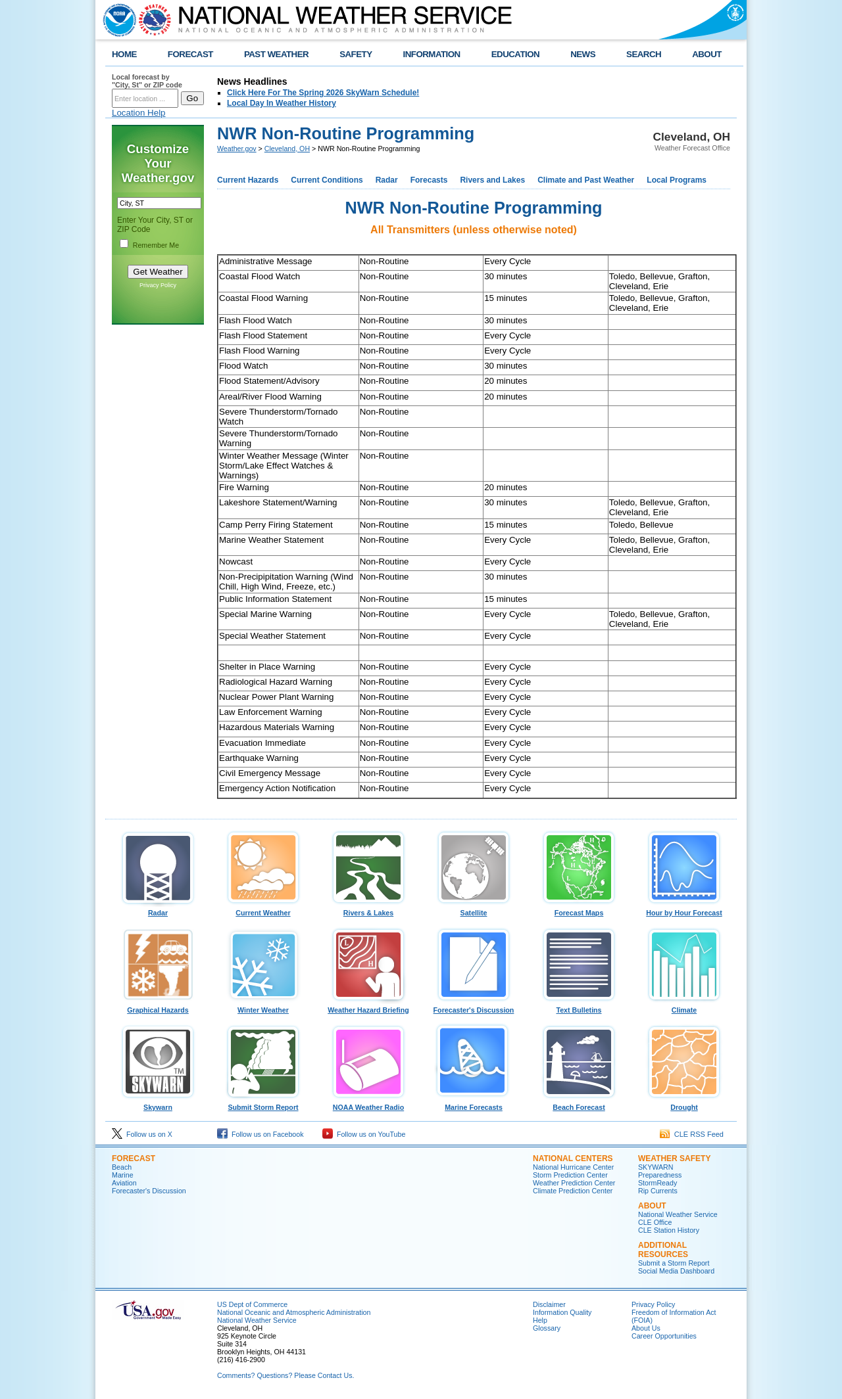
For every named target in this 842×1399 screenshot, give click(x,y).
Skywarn (157, 1104)
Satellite (473, 909)
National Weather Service (678, 1214)
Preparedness (659, 1175)
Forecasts (429, 180)
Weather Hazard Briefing (368, 1006)
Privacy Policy (157, 285)
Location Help (139, 113)
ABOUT (707, 54)
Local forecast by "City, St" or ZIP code (147, 81)
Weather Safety (674, 1158)
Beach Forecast (578, 1104)
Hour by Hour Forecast (684, 909)
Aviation (124, 1183)
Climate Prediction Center (572, 1191)
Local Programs (676, 180)
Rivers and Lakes (492, 180)
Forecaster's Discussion (473, 1006)
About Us (646, 1328)
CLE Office (655, 1222)
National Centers (573, 1158)
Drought (684, 1104)
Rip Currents (658, 1191)
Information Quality (562, 1312)
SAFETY (355, 54)
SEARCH (643, 54)
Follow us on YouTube (363, 1134)
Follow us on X (142, 1134)
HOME (124, 54)
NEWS (582, 54)
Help (540, 1320)
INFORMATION (431, 54)
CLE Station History (668, 1230)
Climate (684, 1006)
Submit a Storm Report (673, 1263)
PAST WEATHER (276, 54)
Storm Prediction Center (570, 1175)
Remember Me (156, 245)
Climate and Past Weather (585, 180)
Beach (122, 1167)
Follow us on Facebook (260, 1134)
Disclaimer (549, 1304)
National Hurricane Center (573, 1167)
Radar (387, 180)
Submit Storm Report (263, 1104)
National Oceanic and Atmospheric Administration (293, 1312)
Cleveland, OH (287, 148)
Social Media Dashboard (676, 1271)
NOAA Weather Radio (368, 1104)
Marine (123, 1175)
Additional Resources (663, 1250)
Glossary (546, 1328)
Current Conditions (326, 180)
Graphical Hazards (157, 1006)
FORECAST (190, 54)
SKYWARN (655, 1167)
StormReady (657, 1183)
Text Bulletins (578, 1006)
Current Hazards (247, 180)
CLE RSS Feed (692, 1134)
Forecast (133, 1158)
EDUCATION (515, 54)
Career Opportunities (664, 1336)
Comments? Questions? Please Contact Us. (285, 1375)
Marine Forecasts (473, 1104)
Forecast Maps (578, 909)
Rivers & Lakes (368, 909)
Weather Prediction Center (574, 1183)
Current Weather (263, 909)
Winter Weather (263, 1006)
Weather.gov (237, 148)
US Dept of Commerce (252, 1304)
